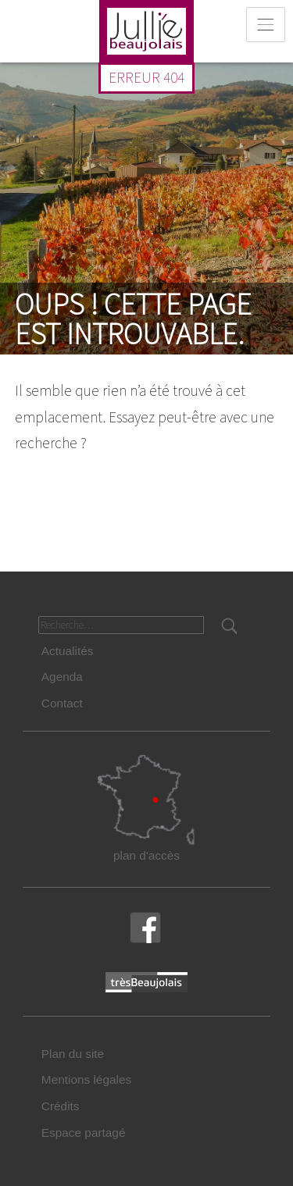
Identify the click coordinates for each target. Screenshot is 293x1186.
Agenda (62, 676)
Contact (62, 703)
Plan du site (72, 1053)
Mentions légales (86, 1079)
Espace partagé (83, 1132)
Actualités (67, 650)
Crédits (60, 1106)
